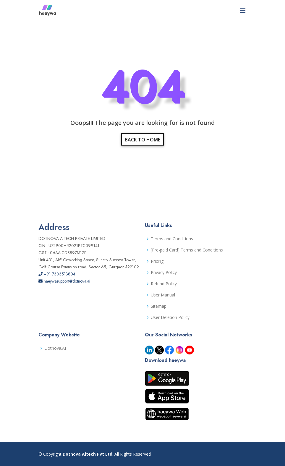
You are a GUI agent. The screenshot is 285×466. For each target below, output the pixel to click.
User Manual (163, 295)
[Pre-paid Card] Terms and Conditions (187, 250)
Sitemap (158, 306)
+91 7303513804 (56, 274)
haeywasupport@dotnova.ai (64, 281)
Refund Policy (164, 284)
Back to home (142, 139)
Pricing (157, 261)
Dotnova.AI (55, 348)
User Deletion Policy (170, 317)
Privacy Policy (164, 272)
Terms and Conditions (172, 239)
